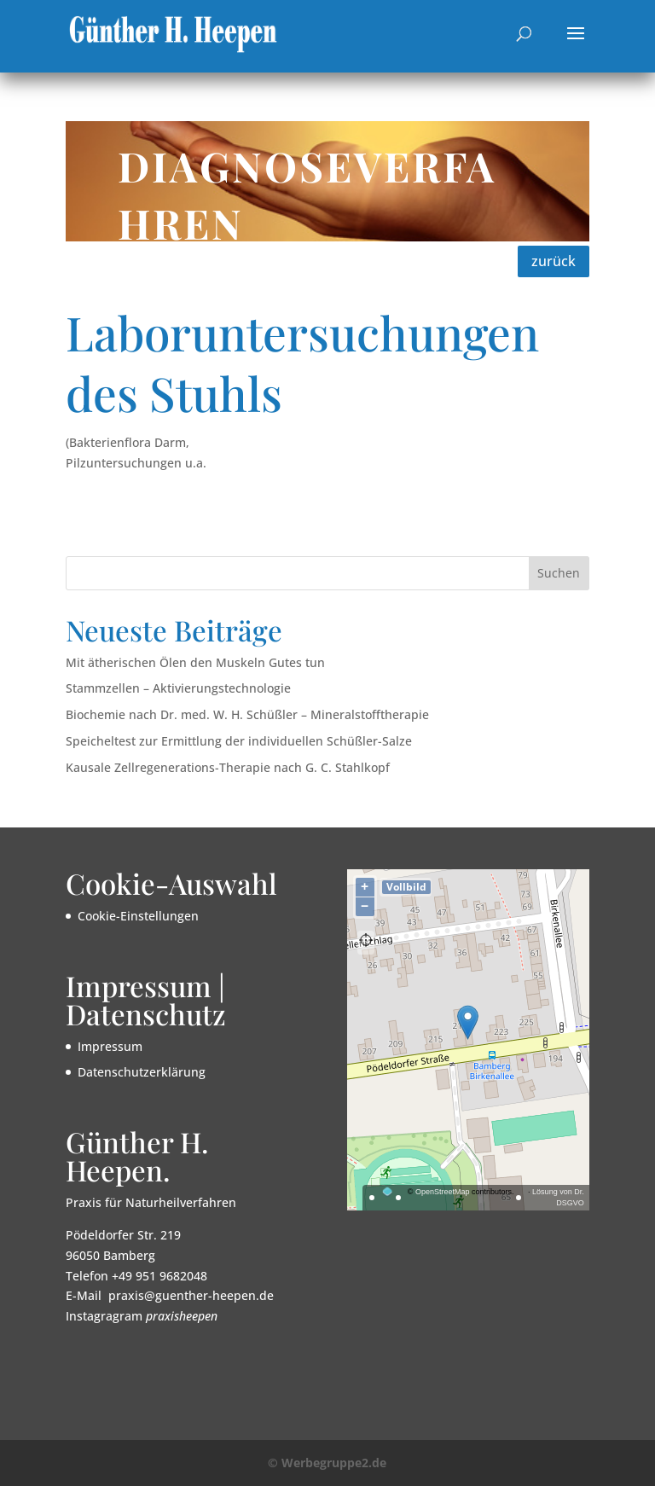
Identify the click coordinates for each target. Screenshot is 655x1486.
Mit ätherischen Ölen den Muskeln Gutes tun (195, 662)
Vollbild (406, 886)
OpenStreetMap (442, 1191)
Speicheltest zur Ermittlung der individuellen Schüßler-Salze (239, 741)
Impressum (110, 1046)
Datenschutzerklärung (142, 1072)
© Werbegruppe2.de (327, 1462)
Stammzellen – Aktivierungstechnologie (178, 688)
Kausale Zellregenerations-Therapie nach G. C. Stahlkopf (228, 767)
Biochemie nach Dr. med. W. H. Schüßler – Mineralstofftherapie (247, 714)
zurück (553, 261)
